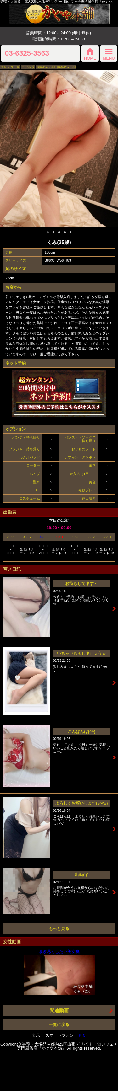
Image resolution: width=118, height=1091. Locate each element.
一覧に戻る (59, 1024)
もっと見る (59, 928)
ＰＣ (82, 1035)
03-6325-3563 (27, 53)
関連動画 (59, 1010)
